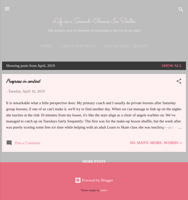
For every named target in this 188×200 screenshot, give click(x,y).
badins (103, 190)
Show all (172, 66)
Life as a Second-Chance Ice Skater (94, 21)
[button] (179, 82)
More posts (94, 161)
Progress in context (23, 81)
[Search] (181, 10)
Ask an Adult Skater (125, 46)
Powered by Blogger (94, 180)
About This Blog (78, 46)
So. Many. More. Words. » (156, 143)
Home (46, 46)
